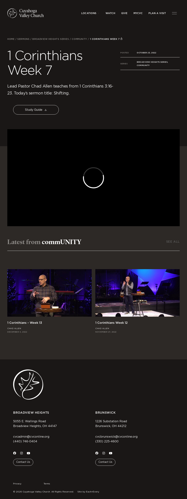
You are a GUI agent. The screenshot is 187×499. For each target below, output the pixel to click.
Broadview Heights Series (50, 39)
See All (173, 241)
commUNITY (79, 39)
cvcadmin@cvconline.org (31, 436)
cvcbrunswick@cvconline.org (116, 436)
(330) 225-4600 (107, 441)
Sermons (23, 39)
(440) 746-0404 (25, 441)
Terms (47, 484)
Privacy (17, 484)
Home (10, 39)
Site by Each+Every (88, 492)
